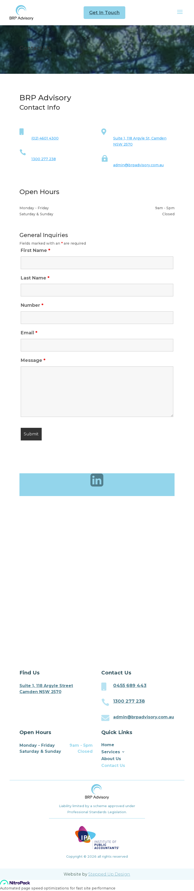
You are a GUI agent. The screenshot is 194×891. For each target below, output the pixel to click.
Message (33, 360)
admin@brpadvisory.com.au (138, 165)
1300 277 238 (43, 159)
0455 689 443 (130, 685)
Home (107, 744)
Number (32, 305)
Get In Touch (104, 12)
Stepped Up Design (109, 874)
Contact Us (113, 765)
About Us (111, 758)
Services (110, 751)
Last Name (35, 278)
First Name (35, 250)
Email (29, 333)
